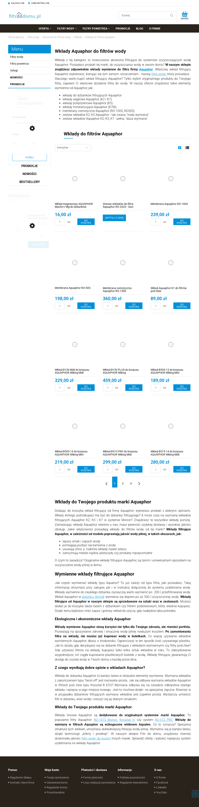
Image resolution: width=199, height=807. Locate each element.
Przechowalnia (56, 792)
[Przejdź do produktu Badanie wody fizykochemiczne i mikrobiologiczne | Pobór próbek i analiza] (38, 217)
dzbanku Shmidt (93, 597)
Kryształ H (127, 720)
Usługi (14, 70)
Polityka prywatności (132, 777)
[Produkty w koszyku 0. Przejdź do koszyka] (184, 15)
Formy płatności (93, 777)
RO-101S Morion (105, 720)
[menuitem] (45, 28)
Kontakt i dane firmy (22, 782)
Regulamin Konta (57, 787)
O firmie (161, 777)
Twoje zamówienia (58, 777)
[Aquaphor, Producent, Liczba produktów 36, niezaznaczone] (21, 122)
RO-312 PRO (164, 720)
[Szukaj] (171, 15)
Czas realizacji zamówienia (99, 782)
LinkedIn (161, 787)
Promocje (17, 84)
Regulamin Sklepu (20, 777)
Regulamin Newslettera (134, 782)
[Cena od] (19, 148)
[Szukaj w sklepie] (143, 15)
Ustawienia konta (57, 782)
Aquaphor (146, 69)
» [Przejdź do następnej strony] (139, 482)
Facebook (162, 782)
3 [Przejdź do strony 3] (131, 483)
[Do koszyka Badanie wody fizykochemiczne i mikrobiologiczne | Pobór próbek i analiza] (38, 244)
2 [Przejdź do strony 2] (123, 483)
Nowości (16, 77)
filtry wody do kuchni (95, 738)
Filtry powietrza (19, 63)
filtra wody (158, 74)
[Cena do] (39, 148)
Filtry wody (16, 56)
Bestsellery (29, 182)
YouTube (161, 792)
